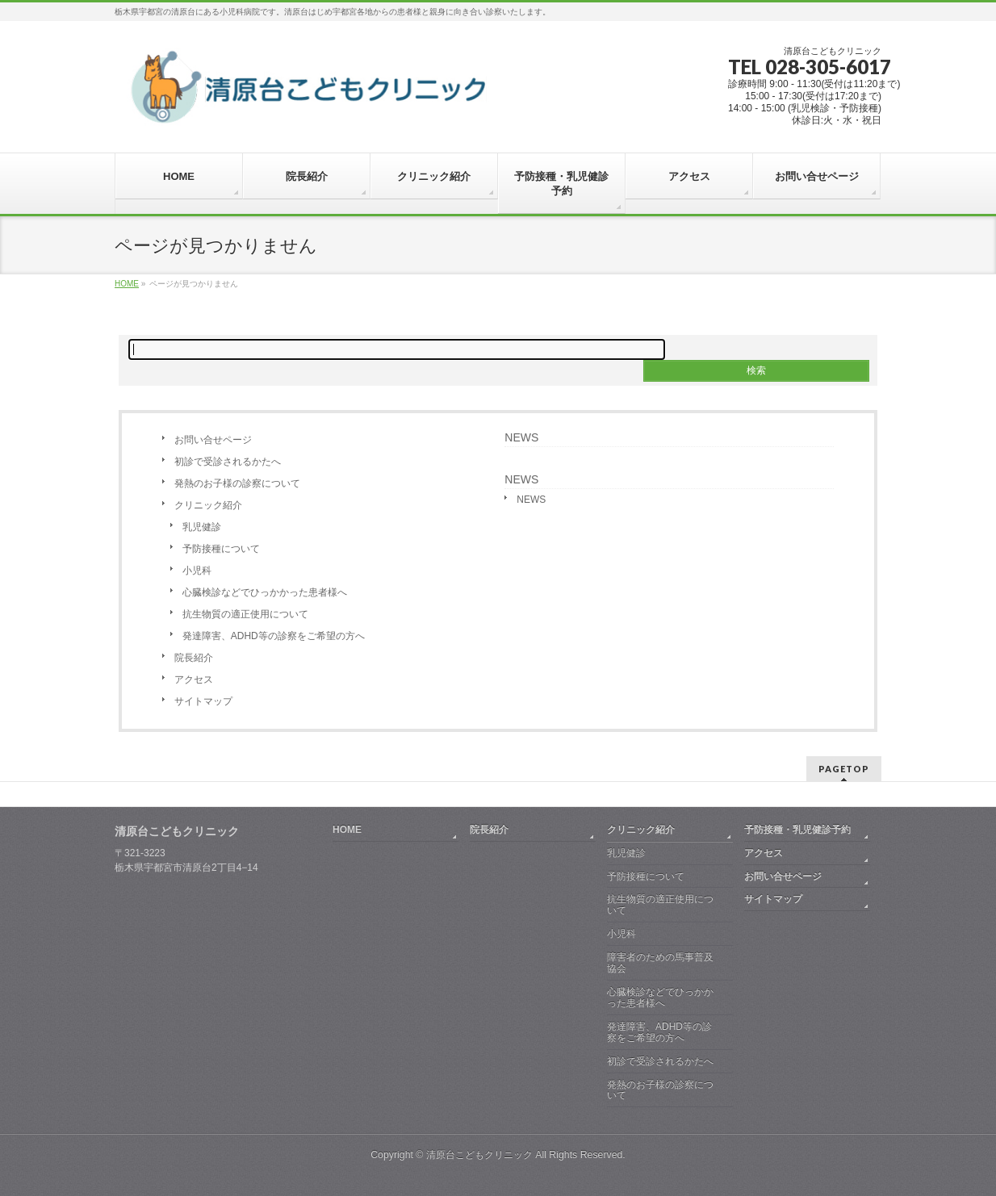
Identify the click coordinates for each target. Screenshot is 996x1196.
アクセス (193, 679)
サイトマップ (203, 701)
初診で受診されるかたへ (227, 461)
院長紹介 (193, 657)
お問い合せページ (213, 439)
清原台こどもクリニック (479, 1154)
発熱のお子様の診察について (237, 483)
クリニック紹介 (208, 505)
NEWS (521, 437)
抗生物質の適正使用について (245, 614)
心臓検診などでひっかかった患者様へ (264, 592)
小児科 (196, 570)
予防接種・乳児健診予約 (797, 829)
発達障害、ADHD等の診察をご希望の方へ (273, 636)
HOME (347, 829)
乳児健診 (201, 527)
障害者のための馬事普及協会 (660, 962)
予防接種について (221, 548)
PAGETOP (843, 768)
